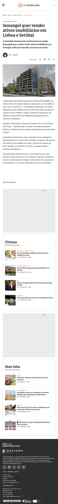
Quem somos (6, 475)
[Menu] (3, 6)
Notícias (17, 15)
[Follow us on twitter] (23, 467)
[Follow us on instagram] (14, 467)
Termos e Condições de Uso (11, 482)
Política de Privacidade (9, 480)
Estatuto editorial (8, 476)
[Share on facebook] (40, 59)
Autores (5, 478)
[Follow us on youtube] (9, 467)
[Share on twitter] (44, 59)
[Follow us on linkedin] (19, 467)
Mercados (27, 15)
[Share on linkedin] (49, 59)
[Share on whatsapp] (53, 59)
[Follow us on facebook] (4, 467)
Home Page (7, 15)
